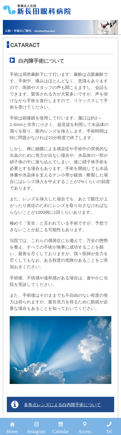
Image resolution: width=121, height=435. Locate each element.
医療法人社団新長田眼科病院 (37, 9)
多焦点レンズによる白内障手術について (62, 404)
